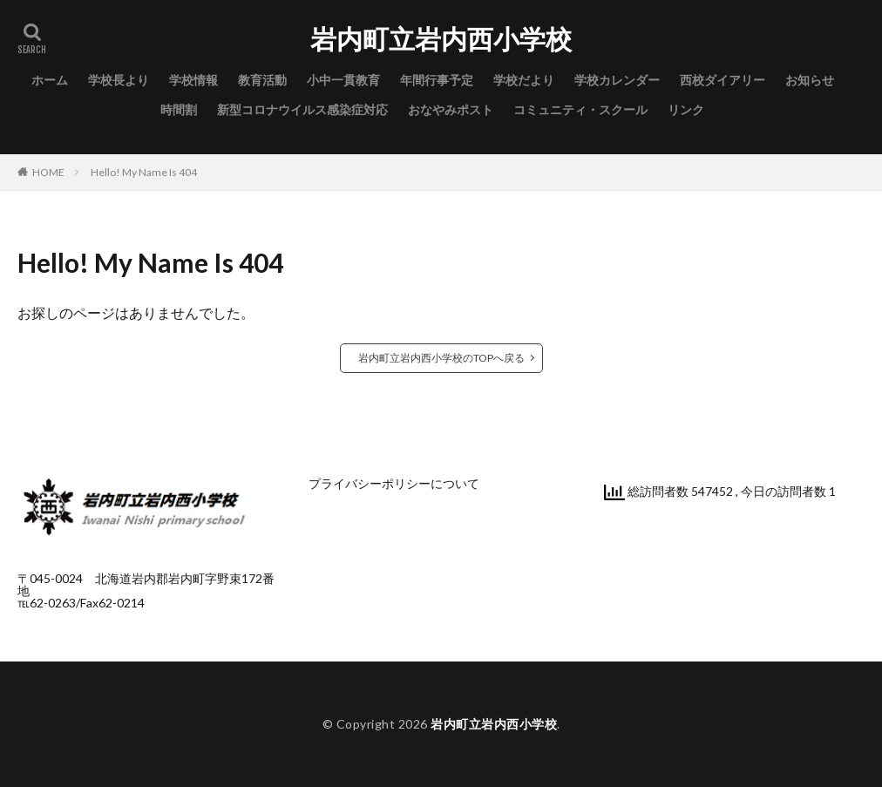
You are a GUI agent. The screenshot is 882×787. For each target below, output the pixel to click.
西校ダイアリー (722, 79)
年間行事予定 (436, 79)
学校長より (118, 79)
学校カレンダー (617, 79)
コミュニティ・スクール (580, 109)
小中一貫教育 (343, 79)
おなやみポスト (450, 109)
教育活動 (262, 79)
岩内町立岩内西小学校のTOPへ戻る (441, 357)
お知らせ (809, 79)
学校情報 (193, 79)
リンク (686, 109)
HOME (48, 172)
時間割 (178, 109)
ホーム (49, 79)
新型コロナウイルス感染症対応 (302, 109)
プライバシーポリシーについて (394, 483)
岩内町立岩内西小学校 (441, 39)
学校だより (523, 79)
